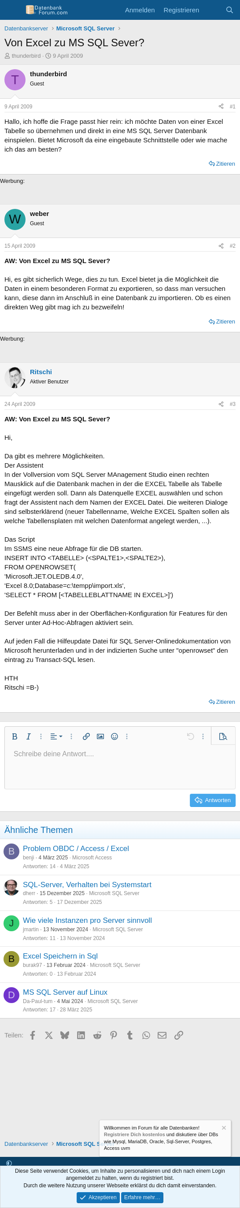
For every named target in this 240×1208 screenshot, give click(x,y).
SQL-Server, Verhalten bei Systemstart (87, 885)
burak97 (32, 965)
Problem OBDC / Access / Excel (76, 848)
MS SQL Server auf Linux (65, 992)
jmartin (31, 929)
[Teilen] (221, 107)
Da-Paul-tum (37, 1001)
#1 (233, 107)
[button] (14, 736)
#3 (233, 404)
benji (28, 858)
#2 (233, 246)
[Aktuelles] (212, 10)
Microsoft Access (92, 858)
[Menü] (12, 10)
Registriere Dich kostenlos (134, 1134)
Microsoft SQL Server (114, 893)
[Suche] (229, 10)
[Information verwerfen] (223, 1129)
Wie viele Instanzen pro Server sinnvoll (87, 920)
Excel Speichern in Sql (60, 956)
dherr (29, 893)
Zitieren (225, 163)
